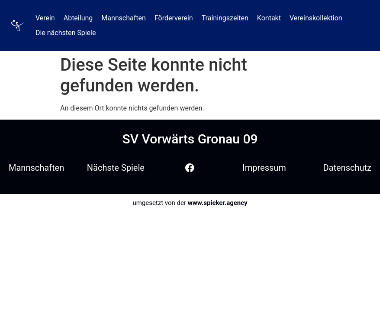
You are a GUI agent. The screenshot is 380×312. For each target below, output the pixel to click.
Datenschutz (347, 167)
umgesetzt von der (189, 203)
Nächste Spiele (116, 167)
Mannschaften (36, 167)
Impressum (264, 167)
